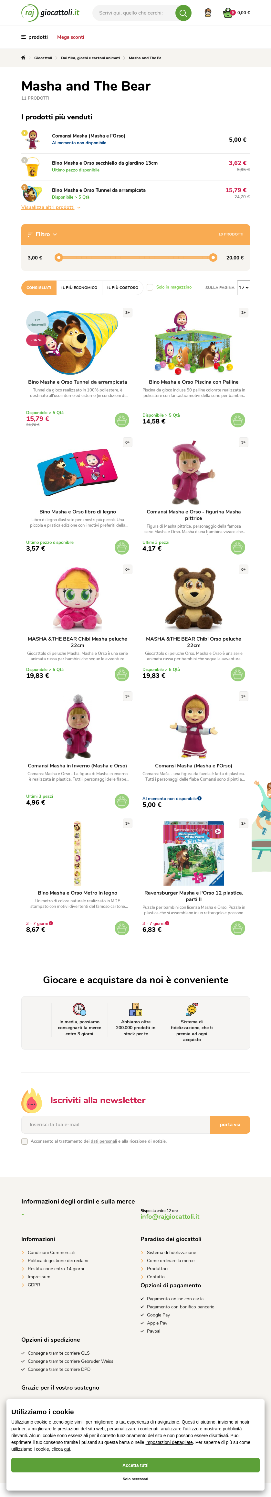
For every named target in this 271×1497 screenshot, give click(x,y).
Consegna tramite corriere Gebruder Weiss (70, 1375)
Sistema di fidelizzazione (171, 1266)
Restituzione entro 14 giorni (56, 1283)
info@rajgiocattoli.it (170, 1230)
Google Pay (158, 1329)
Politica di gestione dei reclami (58, 1274)
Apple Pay (157, 1337)
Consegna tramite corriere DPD (59, 1383)
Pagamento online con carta (175, 1313)
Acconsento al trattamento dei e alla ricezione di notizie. (99, 1155)
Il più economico (79, 287)
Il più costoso (122, 287)
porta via (230, 1138)
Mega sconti (70, 37)
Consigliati (38, 287)
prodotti (34, 37)
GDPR (34, 1299)
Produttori (157, 1283)
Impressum (39, 1291)
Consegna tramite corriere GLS (59, 1367)
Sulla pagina (220, 287)
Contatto (156, 1291)
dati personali (104, 1155)
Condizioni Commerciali (51, 1266)
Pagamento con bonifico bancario (180, 1321)
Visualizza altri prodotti (50, 207)
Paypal (153, 1345)
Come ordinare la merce (170, 1274)
